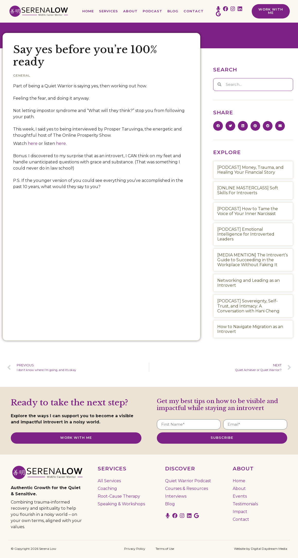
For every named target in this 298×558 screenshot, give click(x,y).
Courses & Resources (186, 488)
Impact (240, 511)
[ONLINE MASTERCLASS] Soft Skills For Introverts (247, 190)
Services (108, 11)
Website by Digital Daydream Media (260, 548)
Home (88, 11)
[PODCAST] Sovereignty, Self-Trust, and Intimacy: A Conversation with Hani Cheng (248, 306)
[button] (218, 126)
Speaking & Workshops (121, 503)
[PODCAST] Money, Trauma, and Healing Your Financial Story (250, 170)
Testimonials (245, 503)
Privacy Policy (134, 548)
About (130, 11)
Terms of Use (165, 548)
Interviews (175, 496)
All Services (109, 480)
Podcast (152, 11)
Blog (172, 11)
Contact (194, 11)
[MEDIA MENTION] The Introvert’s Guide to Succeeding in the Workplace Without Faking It (252, 260)
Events (240, 496)
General (21, 75)
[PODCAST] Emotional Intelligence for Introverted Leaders (245, 234)
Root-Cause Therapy (119, 496)
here (33, 143)
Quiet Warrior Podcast (188, 480)
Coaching (107, 488)
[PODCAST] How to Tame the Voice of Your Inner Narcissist (247, 211)
